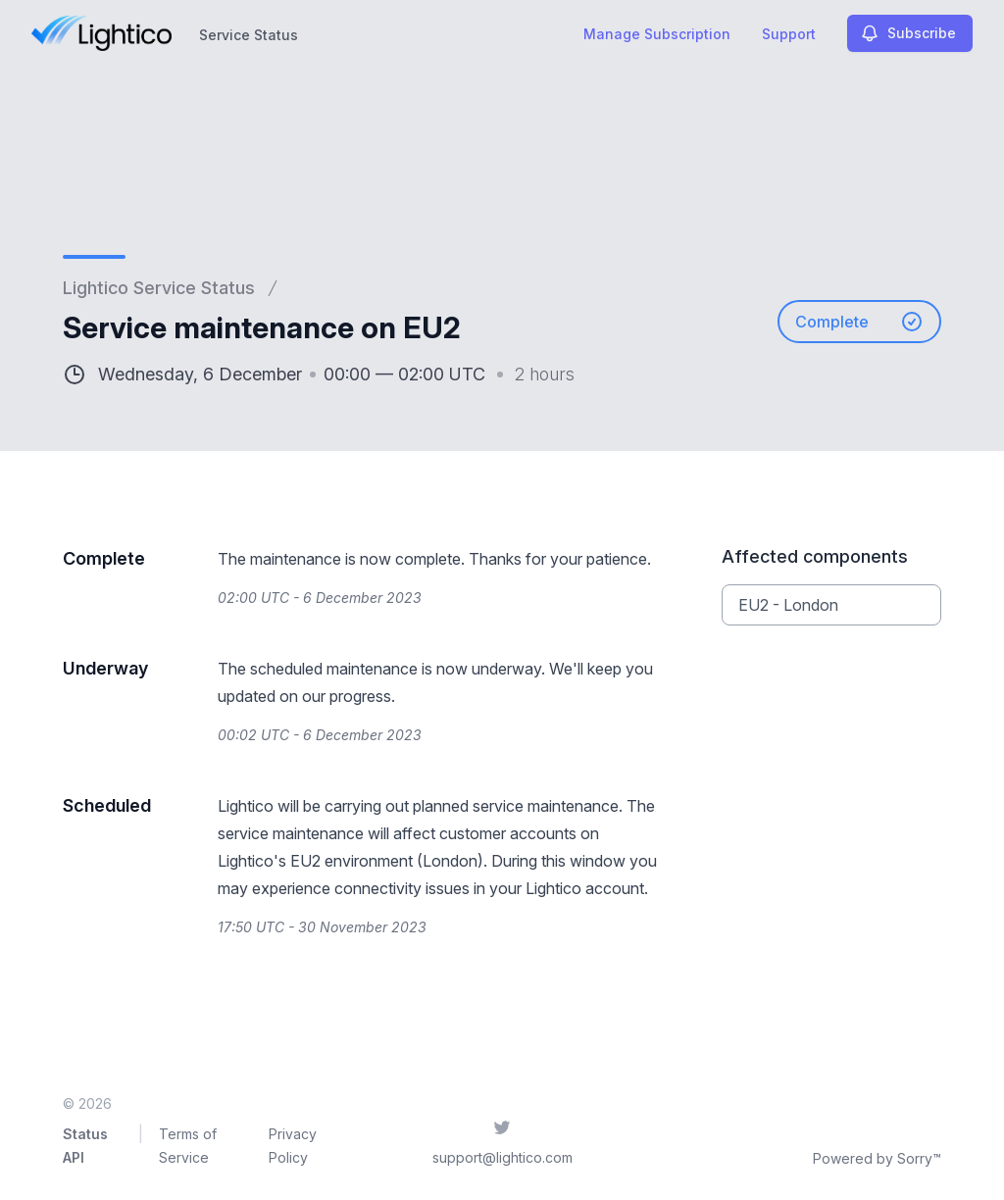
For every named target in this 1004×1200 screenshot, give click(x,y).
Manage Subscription (656, 33)
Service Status (248, 34)
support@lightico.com (502, 1157)
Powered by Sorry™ (877, 1158)
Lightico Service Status (159, 287)
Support (789, 33)
